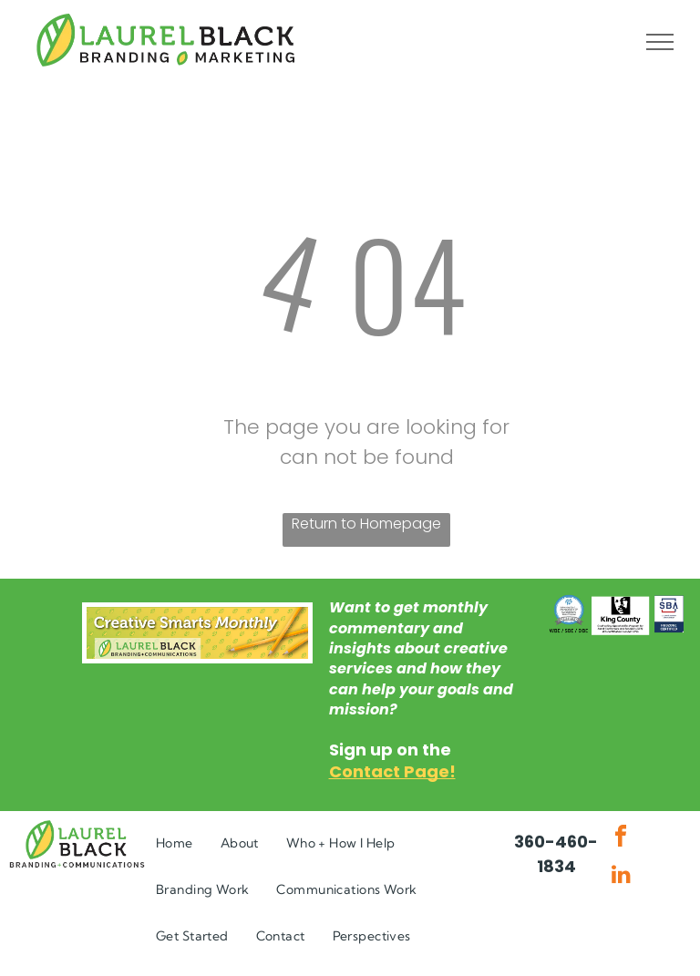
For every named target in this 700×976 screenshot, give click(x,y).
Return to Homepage (366, 523)
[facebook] (620, 839)
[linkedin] (620, 876)
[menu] (660, 42)
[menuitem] (174, 843)
